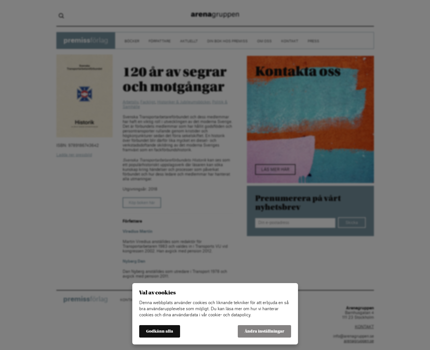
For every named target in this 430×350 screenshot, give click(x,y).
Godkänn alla (159, 331)
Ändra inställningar (264, 331)
